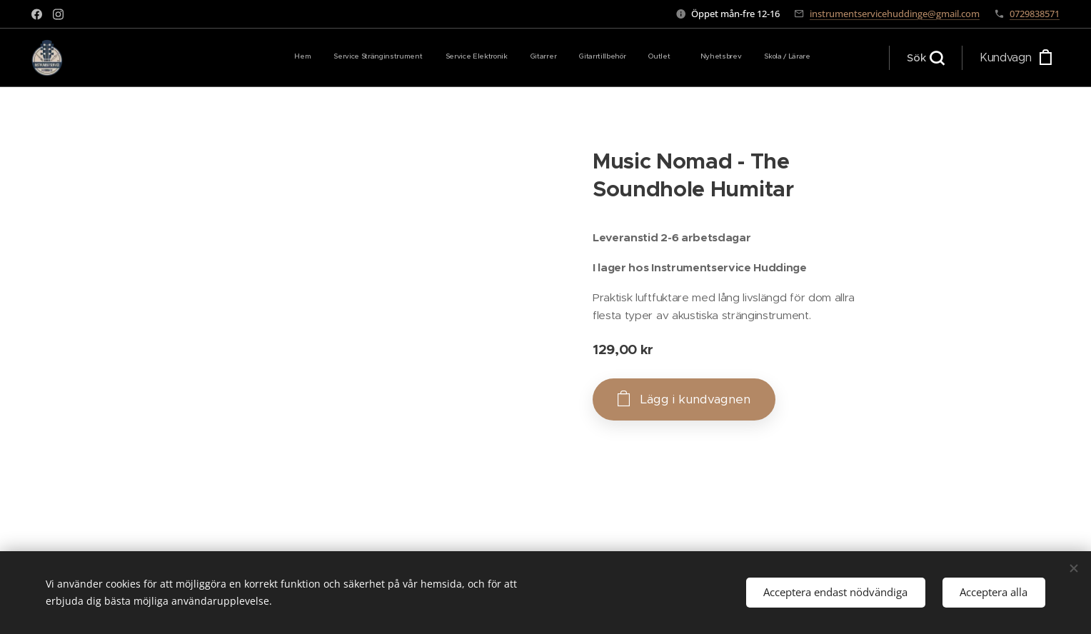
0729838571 (1035, 13)
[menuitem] (631, 58)
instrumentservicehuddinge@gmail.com (895, 13)
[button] (925, 58)
